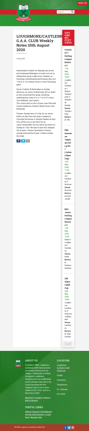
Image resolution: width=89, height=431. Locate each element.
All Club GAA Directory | (35, 414)
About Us (29, 398)
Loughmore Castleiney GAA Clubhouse (63, 368)
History (47, 398)
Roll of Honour (31, 400)
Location (38, 398)
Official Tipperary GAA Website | (38, 412)
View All (68, 344)
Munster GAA (36, 417)
